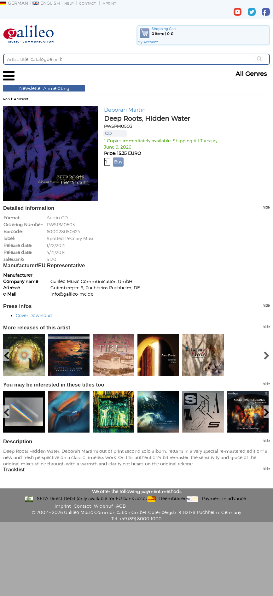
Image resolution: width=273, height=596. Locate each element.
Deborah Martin (125, 109)
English (46, 3)
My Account (147, 42)
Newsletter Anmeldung (44, 88)
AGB (121, 506)
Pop (6, 99)
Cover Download (34, 315)
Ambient (21, 99)
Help (68, 3)
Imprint (109, 3)
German (14, 3)
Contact (87, 3)
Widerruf (103, 506)
